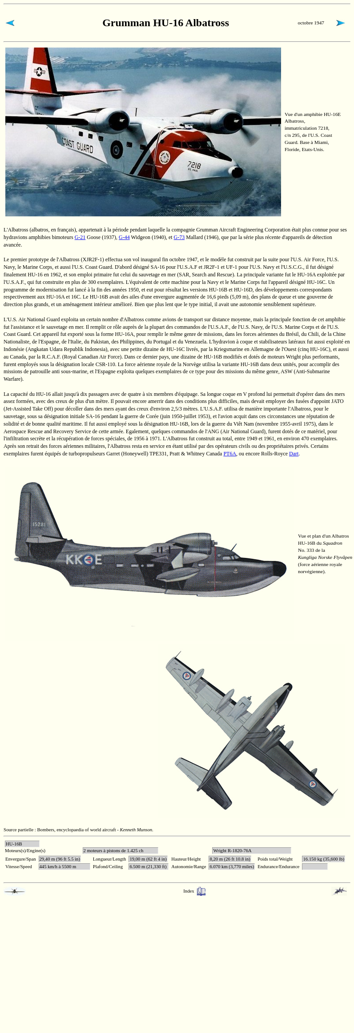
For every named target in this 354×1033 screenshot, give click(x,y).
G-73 (179, 237)
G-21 (80, 237)
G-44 (124, 237)
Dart (293, 454)
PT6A (229, 454)
